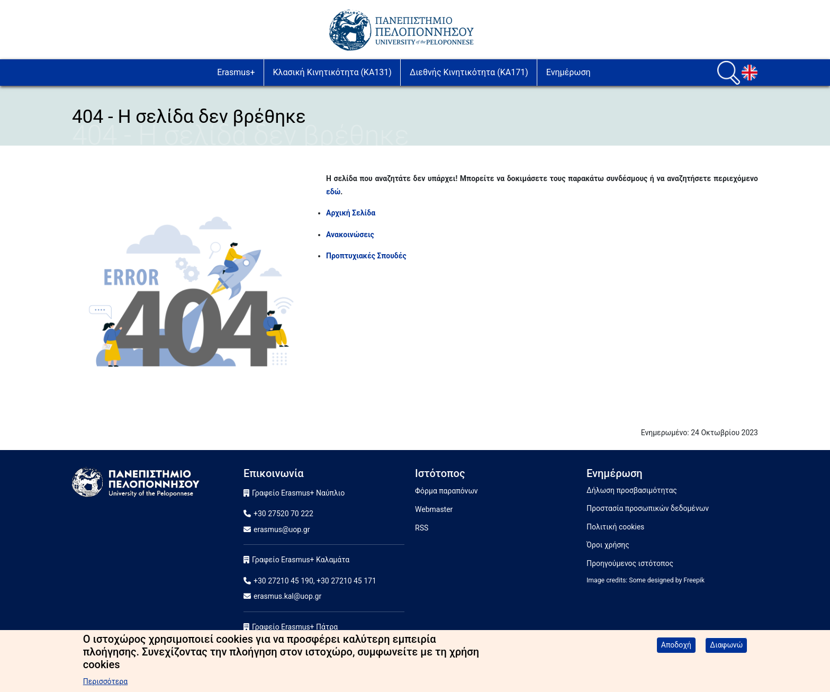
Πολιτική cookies (615, 527)
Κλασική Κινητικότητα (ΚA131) (332, 72)
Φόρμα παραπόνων (446, 491)
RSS (421, 528)
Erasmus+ (236, 72)
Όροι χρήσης (608, 545)
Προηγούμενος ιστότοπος (630, 563)
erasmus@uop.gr (282, 529)
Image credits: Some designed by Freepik (646, 580)
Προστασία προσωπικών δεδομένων (648, 508)
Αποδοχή (676, 649)
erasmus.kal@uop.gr (287, 596)
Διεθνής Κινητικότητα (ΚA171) (469, 72)
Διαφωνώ (726, 649)
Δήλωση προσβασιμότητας (632, 490)
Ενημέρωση (568, 72)
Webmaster (434, 509)
